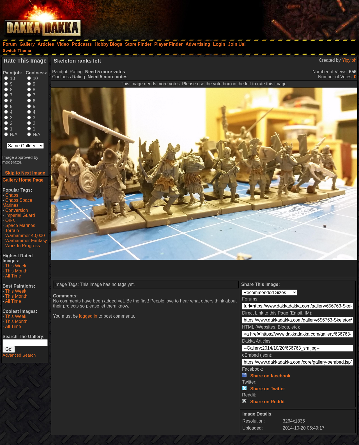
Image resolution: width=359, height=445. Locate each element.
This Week (15, 265)
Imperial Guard (20, 215)
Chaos (11, 195)
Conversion (16, 210)
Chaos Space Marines (17, 203)
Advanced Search (19, 355)
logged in (88, 316)
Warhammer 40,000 (25, 235)
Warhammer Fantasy (26, 240)
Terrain (12, 230)
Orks (10, 220)
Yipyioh (349, 60)
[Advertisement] (283, 18)
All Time (13, 276)
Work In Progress (22, 245)
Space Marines (20, 225)
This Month (16, 271)
